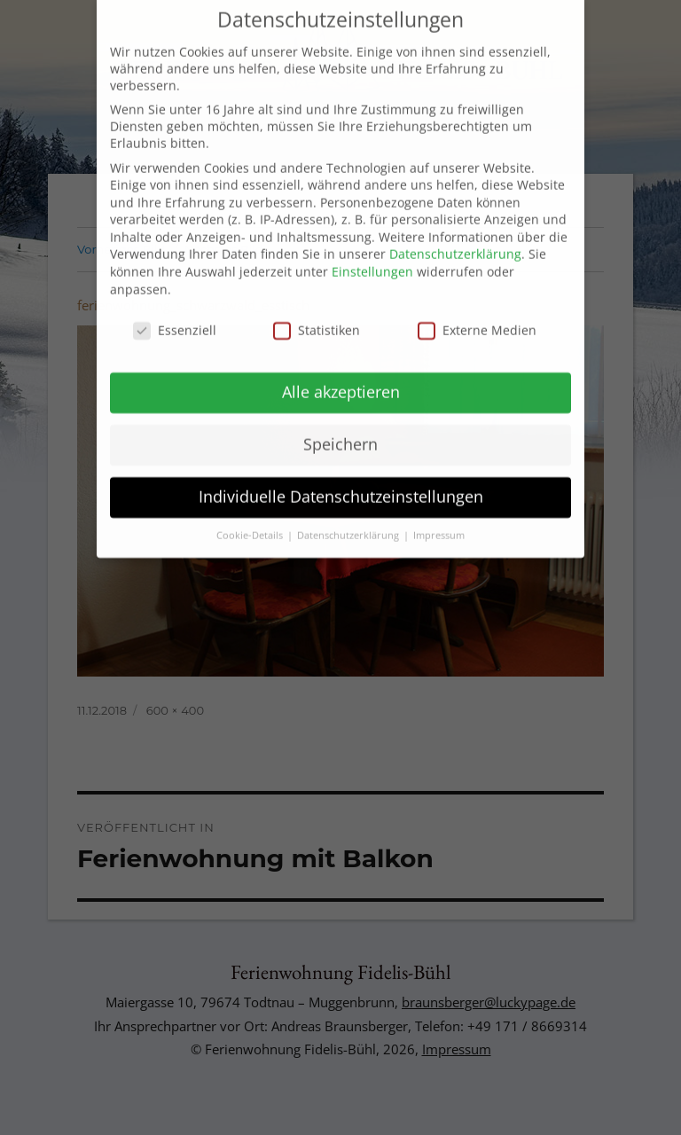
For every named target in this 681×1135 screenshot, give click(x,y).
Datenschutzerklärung (455, 239)
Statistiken (316, 315)
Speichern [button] (340, 430)
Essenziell (174, 315)
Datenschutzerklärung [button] (349, 520)
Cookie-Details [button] (251, 520)
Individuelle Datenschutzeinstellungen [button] (341, 482)
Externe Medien (477, 315)
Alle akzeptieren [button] (341, 377)
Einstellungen (372, 257)
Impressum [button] (439, 520)
